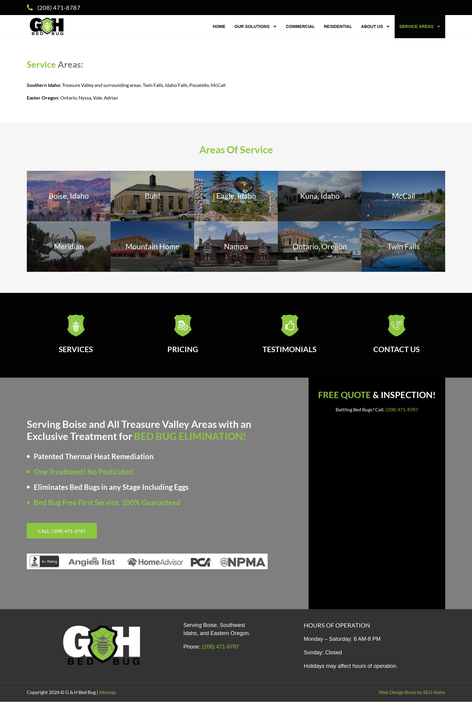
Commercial (300, 26)
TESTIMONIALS (289, 350)
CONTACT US (396, 350)
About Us (375, 26)
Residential (338, 26)
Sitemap (107, 693)
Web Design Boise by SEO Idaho (412, 693)
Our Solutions (255, 26)
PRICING (182, 350)
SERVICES (76, 350)
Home (219, 26)
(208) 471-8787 (401, 410)
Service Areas (420, 26)
